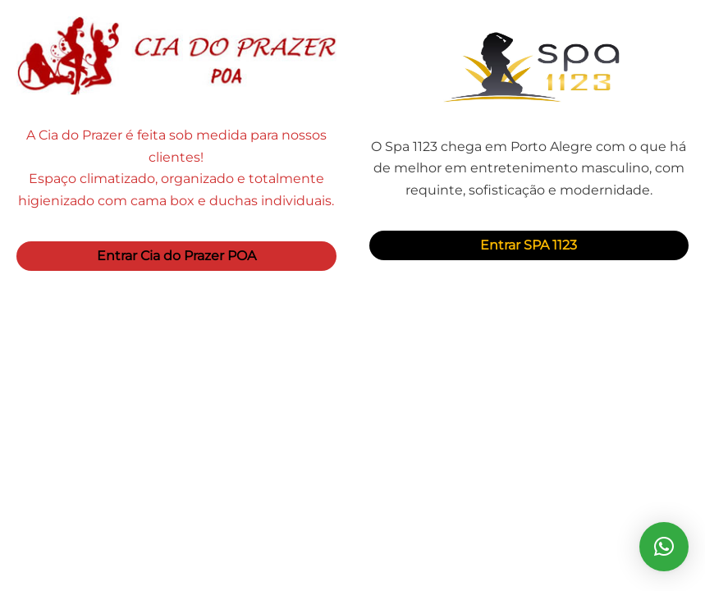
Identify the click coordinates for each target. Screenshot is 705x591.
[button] (664, 546)
